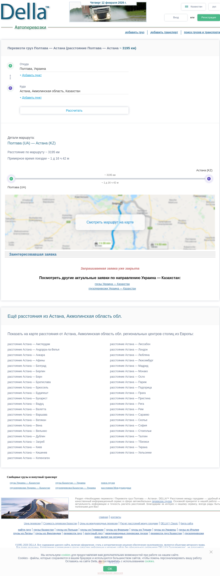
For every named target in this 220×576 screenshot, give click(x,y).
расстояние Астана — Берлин (26, 371)
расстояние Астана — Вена (25, 425)
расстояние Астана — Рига (127, 403)
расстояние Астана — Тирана (128, 447)
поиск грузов (108, 482)
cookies (66, 555)
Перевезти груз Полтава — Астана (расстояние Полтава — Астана (63, 48)
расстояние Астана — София (128, 425)
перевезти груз (72, 533)
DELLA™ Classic (169, 523)
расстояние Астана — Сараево (129, 414)
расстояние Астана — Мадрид (129, 365)
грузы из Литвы (23, 533)
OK (110, 569)
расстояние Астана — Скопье (128, 420)
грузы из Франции (117, 529)
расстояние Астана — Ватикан (27, 420)
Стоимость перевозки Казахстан (60, 523)
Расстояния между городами (187, 498)
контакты (116, 517)
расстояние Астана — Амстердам (29, 344)
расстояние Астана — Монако (129, 371)
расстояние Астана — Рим (126, 409)
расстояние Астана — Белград (27, 365)
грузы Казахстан (43, 529)
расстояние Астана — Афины (26, 360)
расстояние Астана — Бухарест (27, 398)
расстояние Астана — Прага (128, 393)
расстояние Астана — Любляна (130, 355)
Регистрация (208, 17)
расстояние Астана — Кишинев (27, 452)
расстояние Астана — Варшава (27, 414)
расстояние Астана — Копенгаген (29, 458)
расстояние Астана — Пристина (130, 398)
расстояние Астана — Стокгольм (130, 431)
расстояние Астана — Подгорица (131, 387)
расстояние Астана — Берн (25, 376)
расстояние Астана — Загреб (26, 441)
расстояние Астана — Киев (25, 447)
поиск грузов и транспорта (202, 32)
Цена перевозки (32, 523)
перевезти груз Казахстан (166, 533)
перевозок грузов (162, 501)
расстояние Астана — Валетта (27, 409)
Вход (176, 17)
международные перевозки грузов (126, 533)
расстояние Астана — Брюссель (28, 387)
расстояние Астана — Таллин (128, 436)
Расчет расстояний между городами (139, 523)
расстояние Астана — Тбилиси (129, 441)
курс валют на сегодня (109, 537)
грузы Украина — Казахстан (112, 284)
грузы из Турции (141, 529)
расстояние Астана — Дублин (26, 436)
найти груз (24, 529)
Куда (23, 86)
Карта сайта (186, 523)
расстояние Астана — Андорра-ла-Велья (33, 349)
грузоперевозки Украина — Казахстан (112, 288)
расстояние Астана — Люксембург (131, 360)
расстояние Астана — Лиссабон (130, 344)
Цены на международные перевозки (99, 523)
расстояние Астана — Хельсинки (131, 452)
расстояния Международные (116, 487)
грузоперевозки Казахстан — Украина (76, 487)
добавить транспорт (164, 32)
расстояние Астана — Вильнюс (27, 431)
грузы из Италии (189, 529)
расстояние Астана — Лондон (129, 349)
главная (103, 517)
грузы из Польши (67, 529)
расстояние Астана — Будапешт (28, 393)
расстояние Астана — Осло (127, 376)
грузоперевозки (194, 533)
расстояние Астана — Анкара (26, 355)
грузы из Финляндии (48, 533)
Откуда (24, 64)
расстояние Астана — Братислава (29, 382)
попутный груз (93, 533)
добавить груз (134, 32)
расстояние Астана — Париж (128, 382)
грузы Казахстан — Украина (71, 482)
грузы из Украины (165, 529)
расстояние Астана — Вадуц (26, 403)
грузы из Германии (91, 529)
